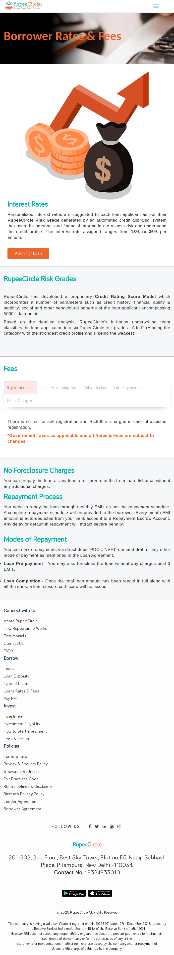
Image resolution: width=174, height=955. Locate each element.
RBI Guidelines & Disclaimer (28, 787)
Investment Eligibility (22, 724)
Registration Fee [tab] (20, 388)
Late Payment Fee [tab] (129, 388)
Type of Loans (16, 684)
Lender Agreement (21, 802)
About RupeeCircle (21, 621)
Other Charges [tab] (19, 401)
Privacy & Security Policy (26, 764)
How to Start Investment (25, 731)
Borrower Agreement (22, 809)
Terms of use (15, 757)
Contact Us (14, 644)
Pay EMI (10, 699)
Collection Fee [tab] (95, 388)
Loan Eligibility (16, 676)
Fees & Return (16, 739)
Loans (9, 669)
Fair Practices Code (21, 779)
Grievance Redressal (22, 772)
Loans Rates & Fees (21, 691)
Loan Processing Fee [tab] (59, 388)
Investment (13, 716)
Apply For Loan (28, 253)
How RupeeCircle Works (25, 629)
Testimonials (15, 636)
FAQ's (9, 651)
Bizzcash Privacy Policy (24, 794)
